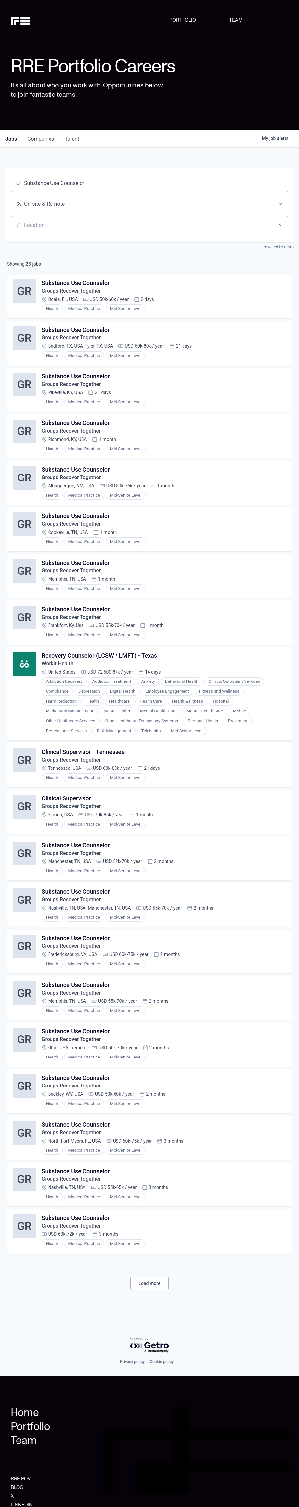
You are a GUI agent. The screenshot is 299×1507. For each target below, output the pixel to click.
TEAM (236, 20)
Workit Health (58, 665)
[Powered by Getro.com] (149, 1345)
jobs (11, 139)
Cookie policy (162, 1361)
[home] (30, 20)
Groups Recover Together (71, 291)
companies (40, 139)
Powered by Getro (278, 247)
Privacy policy (132, 1361)
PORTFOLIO (182, 20)
